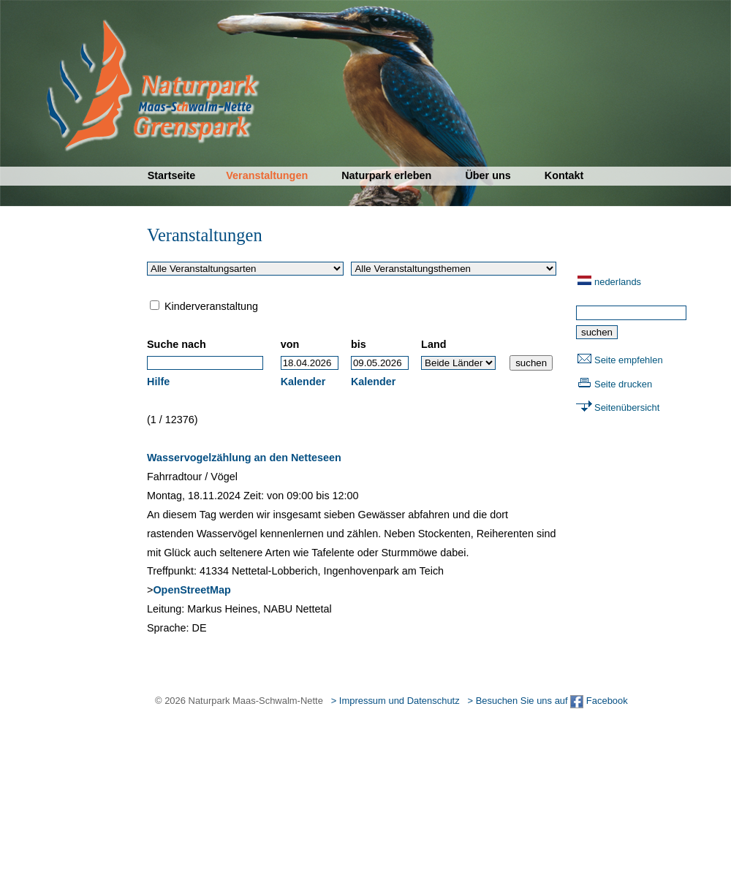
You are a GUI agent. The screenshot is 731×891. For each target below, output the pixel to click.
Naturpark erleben (386, 175)
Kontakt (564, 175)
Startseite (172, 175)
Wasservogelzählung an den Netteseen (244, 457)
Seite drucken (623, 384)
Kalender (303, 381)
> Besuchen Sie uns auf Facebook (547, 700)
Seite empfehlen (628, 359)
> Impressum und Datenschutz (395, 700)
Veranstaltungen (267, 175)
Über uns (487, 175)
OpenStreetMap (191, 590)
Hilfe (158, 381)
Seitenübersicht (626, 407)
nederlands (617, 281)
